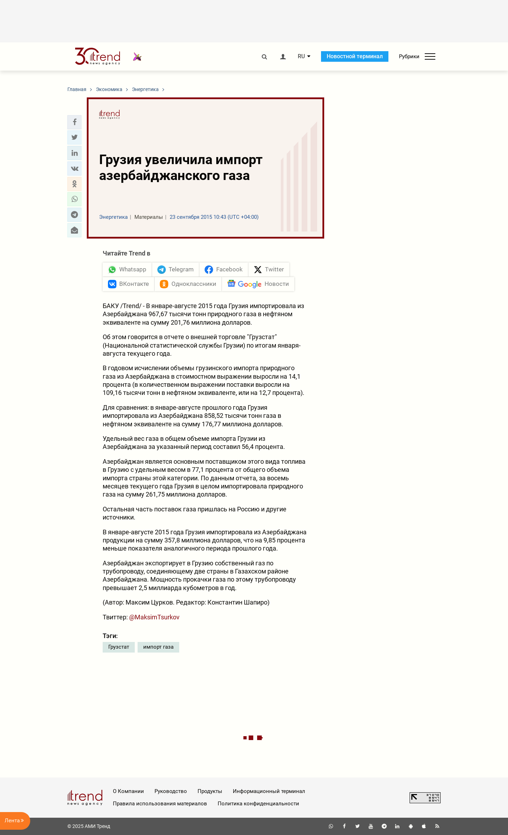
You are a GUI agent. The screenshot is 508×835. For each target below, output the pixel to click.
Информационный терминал (269, 791)
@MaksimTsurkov (154, 617)
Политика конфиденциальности (258, 803)
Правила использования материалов (160, 803)
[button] (74, 122)
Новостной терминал (355, 56)
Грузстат (118, 647)
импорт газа (158, 647)
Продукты (210, 791)
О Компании (128, 791)
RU (301, 56)
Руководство (171, 791)
